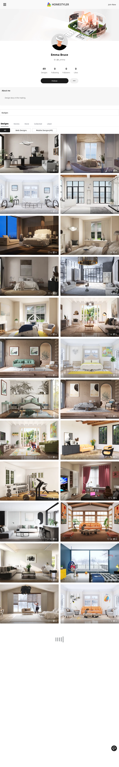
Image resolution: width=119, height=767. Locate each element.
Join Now (112, 4)
